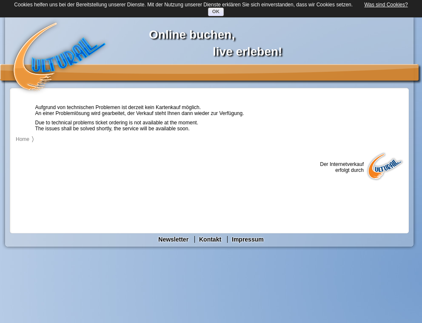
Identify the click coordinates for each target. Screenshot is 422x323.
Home (22, 139)
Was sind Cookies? (386, 5)
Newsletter (173, 239)
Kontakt (210, 239)
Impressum (248, 239)
